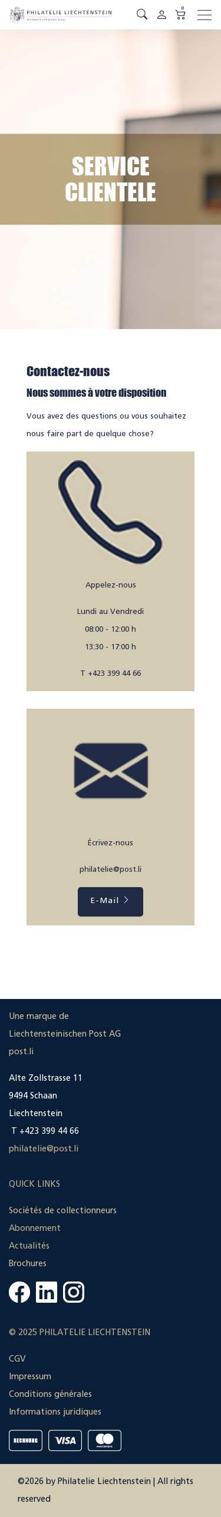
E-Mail (110, 900)
